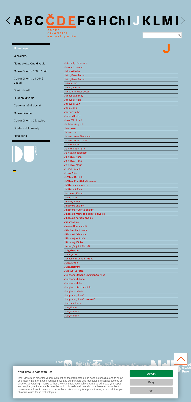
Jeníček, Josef (72, 169)
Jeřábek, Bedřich (73, 177)
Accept (151, 373)
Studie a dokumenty (26, 128)
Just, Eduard (71, 307)
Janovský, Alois (72, 100)
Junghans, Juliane (74, 279)
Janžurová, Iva (72, 112)
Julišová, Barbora (74, 271)
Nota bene (20, 135)
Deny (151, 382)
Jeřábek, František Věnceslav (80, 181)
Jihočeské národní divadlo (78, 218)
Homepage (21, 48)
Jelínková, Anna (73, 157)
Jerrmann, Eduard (74, 193)
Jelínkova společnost (75, 153)
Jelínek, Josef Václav (75, 140)
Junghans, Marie (73, 291)
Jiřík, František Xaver (75, 230)
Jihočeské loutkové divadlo (79, 210)
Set (151, 390)
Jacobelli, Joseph (73, 67)
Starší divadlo (22, 90)
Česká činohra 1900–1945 (30, 71)
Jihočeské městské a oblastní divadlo (84, 214)
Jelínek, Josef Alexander (77, 136)
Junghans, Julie (73, 283)
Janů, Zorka (71, 108)
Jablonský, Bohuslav (75, 63)
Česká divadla (23, 113)
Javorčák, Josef (73, 120)
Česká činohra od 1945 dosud (28, 80)
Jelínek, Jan (70, 132)
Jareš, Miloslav (72, 116)
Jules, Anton (71, 263)
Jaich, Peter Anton (74, 75)
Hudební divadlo (24, 98)
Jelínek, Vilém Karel (74, 149)
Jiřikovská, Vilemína (75, 234)
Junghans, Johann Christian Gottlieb (84, 275)
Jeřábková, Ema (73, 189)
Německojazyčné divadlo (29, 63)
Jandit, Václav (72, 87)
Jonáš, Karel (71, 254)
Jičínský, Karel (72, 201)
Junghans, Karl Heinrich (77, 287)
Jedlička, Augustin (74, 124)
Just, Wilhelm (71, 311)
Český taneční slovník (27, 105)
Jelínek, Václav (72, 144)
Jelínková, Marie (73, 165)
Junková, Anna (72, 303)
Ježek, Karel (70, 197)
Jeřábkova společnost (76, 185)
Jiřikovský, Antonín (74, 238)
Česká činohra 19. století (29, 120)
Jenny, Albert (71, 173)
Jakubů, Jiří (70, 83)
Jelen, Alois (70, 128)
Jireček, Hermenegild (75, 226)
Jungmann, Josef (74, 295)
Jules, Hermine (72, 267)
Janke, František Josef (76, 91)
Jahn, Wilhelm (72, 71)
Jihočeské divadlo (74, 206)
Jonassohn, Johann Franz (78, 258)
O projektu (20, 56)
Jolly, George (71, 250)
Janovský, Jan (72, 104)
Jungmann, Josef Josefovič (79, 299)
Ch (117, 21)
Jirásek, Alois (71, 222)
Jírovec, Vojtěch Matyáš (77, 246)
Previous (9, 20)
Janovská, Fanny (73, 96)
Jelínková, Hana (73, 161)
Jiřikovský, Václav (73, 242)
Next (183, 20)
